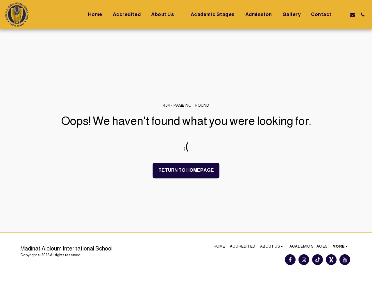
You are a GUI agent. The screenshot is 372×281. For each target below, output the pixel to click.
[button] (165, 14)
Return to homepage (186, 170)
